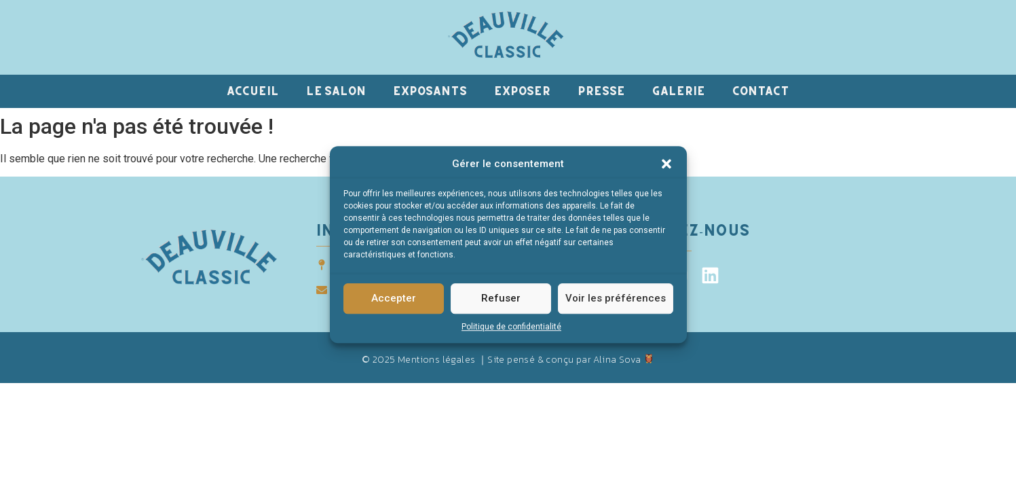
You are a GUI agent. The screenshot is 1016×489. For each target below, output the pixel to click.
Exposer (522, 90)
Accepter (393, 299)
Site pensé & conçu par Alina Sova (570, 359)
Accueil (253, 90)
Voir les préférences (615, 299)
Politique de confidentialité (511, 326)
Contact (760, 90)
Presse (601, 90)
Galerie (678, 90)
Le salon (336, 90)
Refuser (501, 299)
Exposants (430, 90)
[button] (666, 164)
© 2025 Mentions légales (418, 359)
